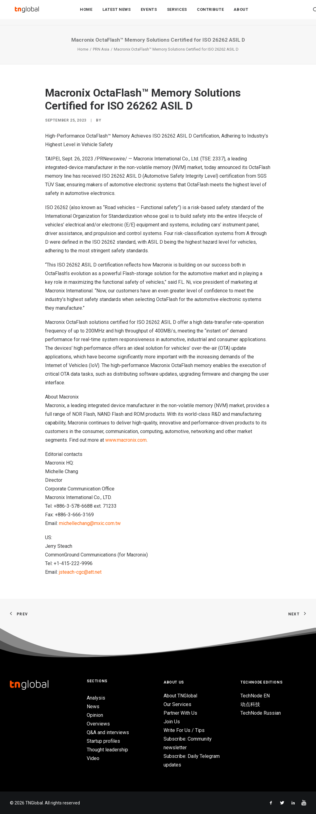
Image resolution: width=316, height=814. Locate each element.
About (241, 12)
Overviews (98, 724)
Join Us (172, 722)
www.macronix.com (126, 440)
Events (149, 12)
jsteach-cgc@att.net (80, 572)
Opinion (95, 715)
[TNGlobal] (27, 12)
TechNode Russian (260, 713)
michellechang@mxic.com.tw (90, 523)
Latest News (116, 12)
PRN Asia (101, 49)
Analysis (96, 698)
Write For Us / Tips (184, 730)
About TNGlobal (180, 696)
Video (93, 758)
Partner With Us (180, 713)
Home (86, 12)
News (93, 706)
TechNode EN (255, 696)
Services (177, 12)
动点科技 (250, 704)
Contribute (210, 12)
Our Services (177, 704)
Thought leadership (107, 750)
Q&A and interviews (108, 732)
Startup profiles (103, 741)
